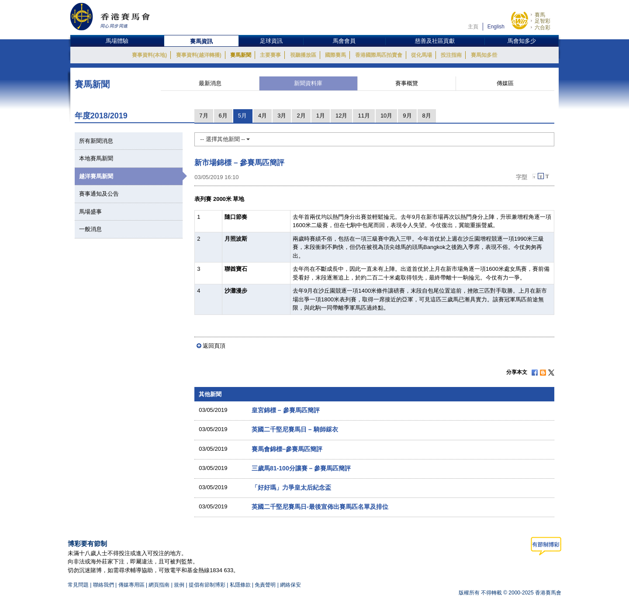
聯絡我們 (103, 585)
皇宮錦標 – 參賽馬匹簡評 (286, 410)
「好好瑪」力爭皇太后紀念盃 (291, 487)
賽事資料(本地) (149, 55)
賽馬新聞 (240, 55)
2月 (301, 115)
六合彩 (542, 27)
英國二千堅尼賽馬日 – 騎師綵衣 (295, 429)
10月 (386, 115)
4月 (262, 115)
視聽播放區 (303, 55)
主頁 (473, 27)
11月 (364, 115)
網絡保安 (290, 585)
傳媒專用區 (131, 585)
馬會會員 (344, 41)
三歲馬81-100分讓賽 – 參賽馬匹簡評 (301, 468)
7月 (203, 115)
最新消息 (210, 83)
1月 (320, 115)
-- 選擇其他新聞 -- (225, 139)
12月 (341, 115)
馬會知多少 (522, 41)
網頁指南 (159, 585)
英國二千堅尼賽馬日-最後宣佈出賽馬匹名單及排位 (320, 506)
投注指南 (451, 55)
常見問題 (78, 585)
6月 (223, 115)
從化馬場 (421, 55)
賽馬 (540, 15)
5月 (242, 115)
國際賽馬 (335, 55)
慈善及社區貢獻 (435, 41)
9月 (407, 115)
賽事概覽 (406, 83)
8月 (426, 115)
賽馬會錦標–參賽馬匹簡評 (287, 449)
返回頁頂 (214, 345)
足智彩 (542, 21)
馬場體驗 (117, 41)
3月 (281, 115)
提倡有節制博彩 (207, 585)
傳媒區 (505, 83)
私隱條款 (240, 585)
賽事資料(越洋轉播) (198, 55)
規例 (180, 585)
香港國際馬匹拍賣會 (378, 55)
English (496, 27)
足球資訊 (271, 41)
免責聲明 (265, 585)
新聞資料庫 (308, 83)
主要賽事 (270, 55)
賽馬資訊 (201, 41)
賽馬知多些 (484, 55)
